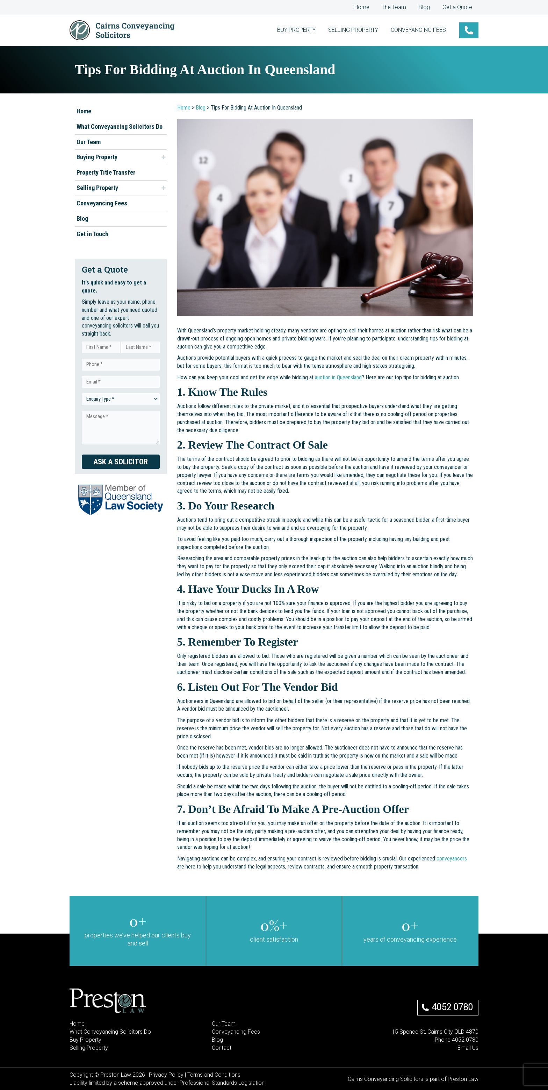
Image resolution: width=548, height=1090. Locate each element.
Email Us (467, 1048)
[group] (138, 931)
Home (368, 7)
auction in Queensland (338, 377)
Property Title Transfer (106, 172)
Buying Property (97, 157)
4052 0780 (452, 1007)
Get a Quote (458, 7)
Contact (221, 1048)
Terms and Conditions (213, 1074)
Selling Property (97, 187)
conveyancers (452, 858)
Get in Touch (92, 234)
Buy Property (85, 1039)
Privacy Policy (166, 1074)
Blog (427, 7)
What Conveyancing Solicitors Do (120, 126)
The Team (399, 7)
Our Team (89, 142)
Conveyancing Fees (102, 203)
